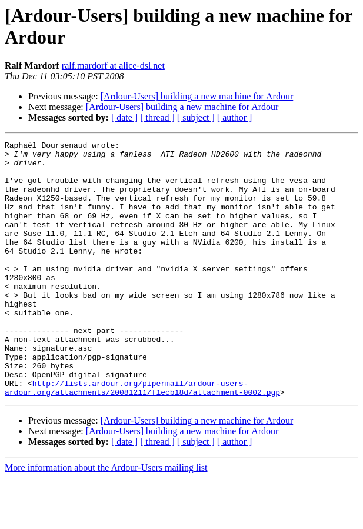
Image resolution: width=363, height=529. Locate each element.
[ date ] (124, 117)
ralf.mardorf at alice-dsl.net (113, 66)
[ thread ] (157, 117)
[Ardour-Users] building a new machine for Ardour (197, 96)
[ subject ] (196, 117)
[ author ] (234, 117)
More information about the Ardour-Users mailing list (106, 519)
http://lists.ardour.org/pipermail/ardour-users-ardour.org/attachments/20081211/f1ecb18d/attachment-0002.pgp (142, 437)
